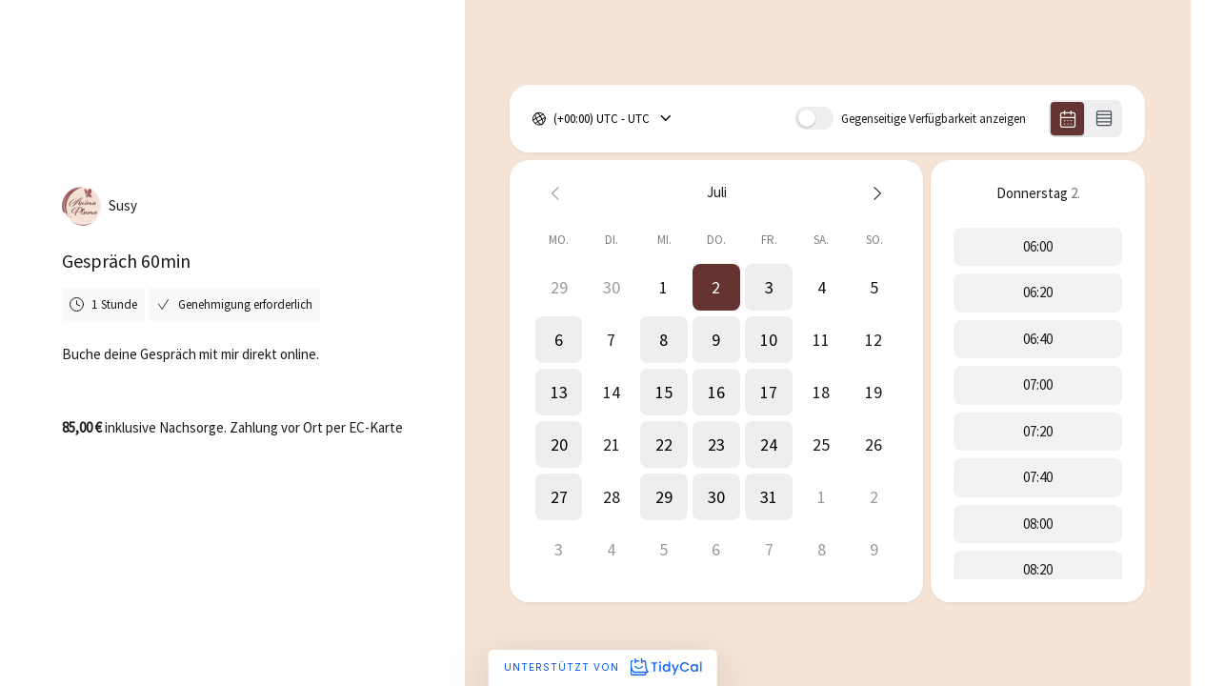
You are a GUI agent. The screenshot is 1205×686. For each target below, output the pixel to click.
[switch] (814, 118)
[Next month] (874, 193)
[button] (717, 287)
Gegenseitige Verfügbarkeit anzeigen (933, 118)
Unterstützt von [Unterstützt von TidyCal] (602, 667)
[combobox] (554, 119)
